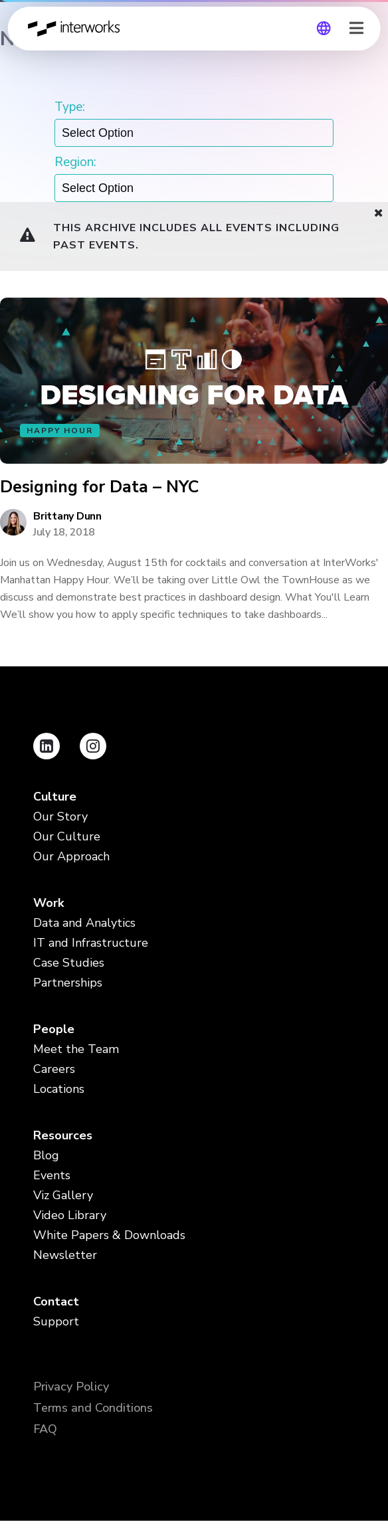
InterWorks (78, 28)
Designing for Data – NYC (99, 487)
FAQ (45, 1429)
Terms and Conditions (93, 1408)
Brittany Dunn (67, 516)
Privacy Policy (71, 1386)
